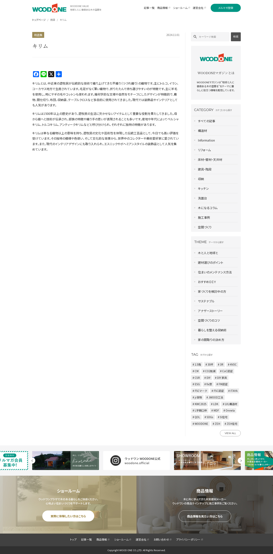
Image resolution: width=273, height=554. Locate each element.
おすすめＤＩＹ (207, 281)
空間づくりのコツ (209, 320)
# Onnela (229, 410)
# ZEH (216, 424)
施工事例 (204, 217)
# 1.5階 (197, 364)
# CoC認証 (226, 371)
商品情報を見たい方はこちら (205, 516)
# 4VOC (232, 364)
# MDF (215, 410)
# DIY (207, 378)
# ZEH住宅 (231, 424)
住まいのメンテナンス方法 (215, 272)
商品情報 (103, 539)
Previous (32, 461)
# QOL (196, 417)
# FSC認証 (218, 391)
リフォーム (204, 150)
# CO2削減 (209, 371)
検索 (235, 36)
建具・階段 (205, 169)
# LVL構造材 (230, 404)
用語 (52, 20)
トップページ (39, 20)
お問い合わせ (163, 539)
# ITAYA (233, 391)
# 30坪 (209, 364)
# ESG (196, 384)
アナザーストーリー (210, 310)
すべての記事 (206, 121)
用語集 (38, 35)
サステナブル (206, 301)
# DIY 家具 (221, 378)
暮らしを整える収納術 (212, 330)
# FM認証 (222, 384)
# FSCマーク (200, 391)
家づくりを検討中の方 (212, 291)
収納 (201, 179)
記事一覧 (86, 539)
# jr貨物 (197, 397)
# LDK (214, 404)
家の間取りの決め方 (211, 339)
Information (206, 140)
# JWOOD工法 (214, 397)
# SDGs (209, 417)
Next (241, 461)
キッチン (203, 188)
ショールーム (122, 539)
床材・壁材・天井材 (210, 159)
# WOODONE (200, 424)
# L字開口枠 (200, 410)
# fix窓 (208, 384)
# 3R (220, 364)
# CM (195, 371)
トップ (73, 539)
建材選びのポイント (210, 262)
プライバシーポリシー (189, 539)
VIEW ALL (230, 433)
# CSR (196, 378)
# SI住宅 (223, 417)
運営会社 (142, 539)
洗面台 (202, 198)
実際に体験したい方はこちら (68, 516)
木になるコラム (208, 207)
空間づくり (204, 227)
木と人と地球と (208, 253)
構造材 (202, 130)
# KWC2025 (199, 404)
